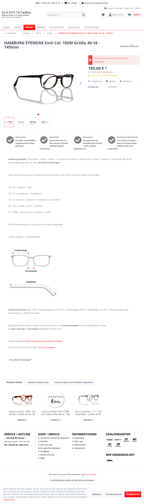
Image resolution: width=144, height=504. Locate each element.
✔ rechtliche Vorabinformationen (53, 438)
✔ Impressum (78, 448)
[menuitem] (66, 15)
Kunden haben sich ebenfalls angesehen (73, 382)
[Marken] (41, 27)
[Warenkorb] (134, 15)
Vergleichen (95, 81)
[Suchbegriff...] (66, 15)
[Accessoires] (74, 27)
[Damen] (17, 27)
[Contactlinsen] (91, 27)
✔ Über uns (77, 441)
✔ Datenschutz (79, 444)
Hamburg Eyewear (46, 347)
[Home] (6, 27)
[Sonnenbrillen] (56, 27)
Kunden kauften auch (38, 382)
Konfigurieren (133, 494)
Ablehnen (97, 494)
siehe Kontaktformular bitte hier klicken (44, 341)
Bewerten (126, 81)
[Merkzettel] (103, 15)
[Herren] (29, 27)
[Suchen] (83, 15)
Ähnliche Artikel (14, 382)
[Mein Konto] (116, 15)
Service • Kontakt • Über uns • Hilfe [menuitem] (122, 8)
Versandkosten (90, 474)
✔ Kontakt (43, 441)
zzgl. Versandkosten (105, 72)
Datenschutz (9, 499)
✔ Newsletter (78, 438)
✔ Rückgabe (44, 451)
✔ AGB (41, 458)
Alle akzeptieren (114, 494)
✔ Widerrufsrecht (46, 454)
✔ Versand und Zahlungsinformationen (49, 446)
